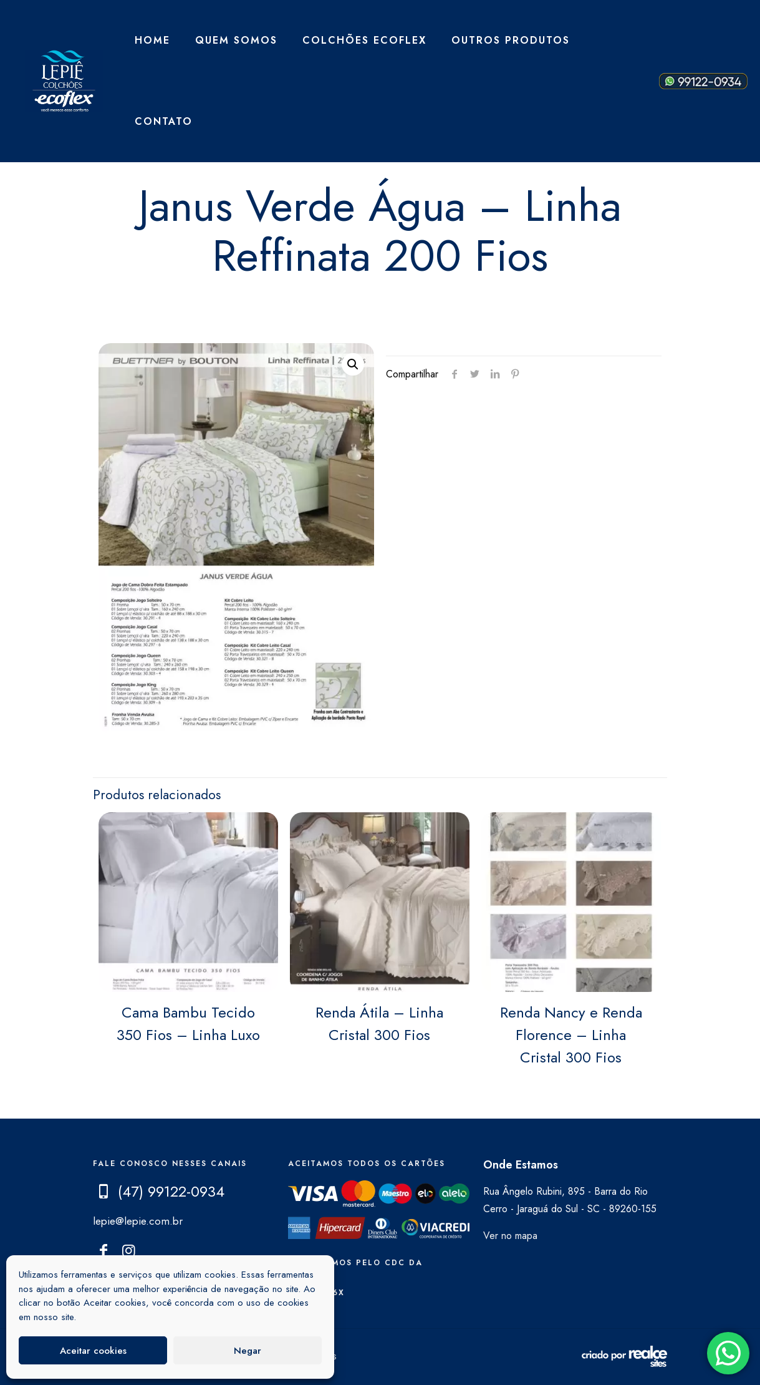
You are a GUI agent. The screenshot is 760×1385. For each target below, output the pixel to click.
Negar (247, 1351)
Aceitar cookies (93, 1351)
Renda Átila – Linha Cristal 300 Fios (379, 1023)
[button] (353, 364)
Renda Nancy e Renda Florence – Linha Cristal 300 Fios (571, 1034)
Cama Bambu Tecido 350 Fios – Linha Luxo (188, 1023)
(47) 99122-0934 (171, 1191)
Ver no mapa (510, 1235)
